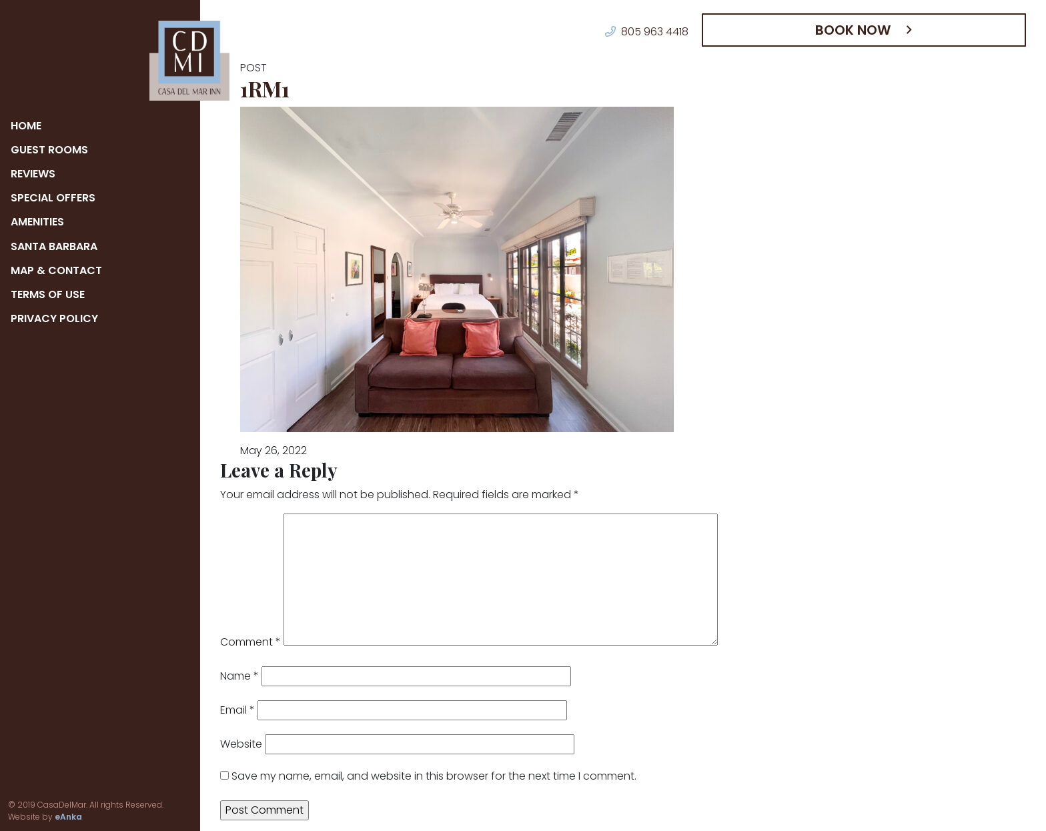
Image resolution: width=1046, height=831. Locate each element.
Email (236, 710)
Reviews (36, 173)
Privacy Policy (56, 318)
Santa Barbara (56, 246)
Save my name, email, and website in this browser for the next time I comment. (400, 776)
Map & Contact (56, 270)
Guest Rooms (50, 149)
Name (236, 676)
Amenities (41, 221)
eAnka (19, 817)
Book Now (860, 30)
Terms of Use (50, 294)
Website (237, 744)
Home (28, 125)
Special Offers (56, 197)
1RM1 (268, 89)
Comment (245, 642)
